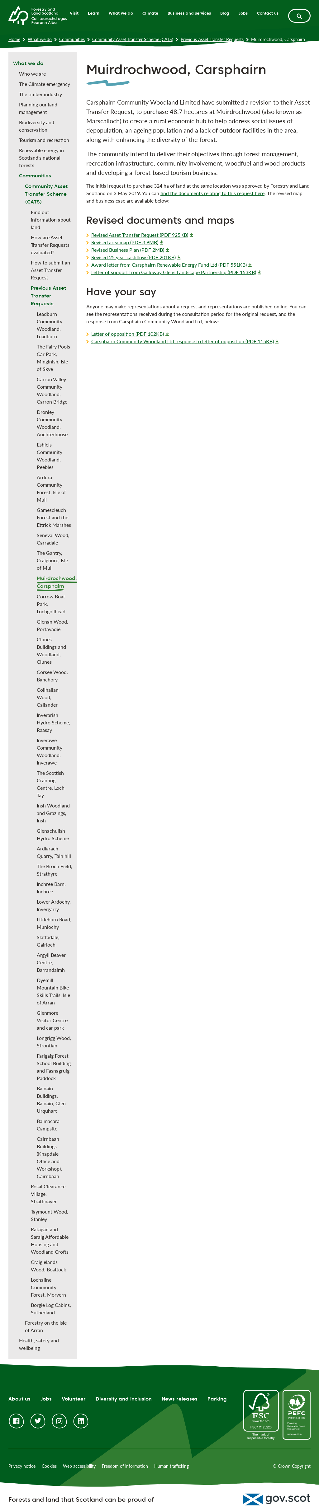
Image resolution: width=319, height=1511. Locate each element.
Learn (93, 13)
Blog (224, 13)
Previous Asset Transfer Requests (212, 39)
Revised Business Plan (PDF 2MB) (127, 250)
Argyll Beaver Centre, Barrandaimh (51, 962)
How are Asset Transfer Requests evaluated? (50, 244)
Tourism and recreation (44, 140)
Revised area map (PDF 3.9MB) (124, 242)
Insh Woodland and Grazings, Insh (53, 812)
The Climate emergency (44, 84)
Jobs (243, 13)
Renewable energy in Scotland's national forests (41, 157)
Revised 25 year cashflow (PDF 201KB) (133, 257)
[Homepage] (37, 15)
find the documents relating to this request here (212, 193)
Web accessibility (79, 1466)
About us (19, 1399)
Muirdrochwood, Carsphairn (57, 582)
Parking (217, 1399)
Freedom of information (125, 1466)
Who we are (32, 74)
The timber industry (40, 94)
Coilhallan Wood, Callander (48, 697)
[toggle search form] (299, 16)
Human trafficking (171, 1466)
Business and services (189, 13)
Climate (150, 13)
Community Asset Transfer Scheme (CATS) (132, 39)
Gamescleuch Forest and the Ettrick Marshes (54, 517)
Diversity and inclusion (124, 1399)
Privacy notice (22, 1466)
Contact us (268, 13)
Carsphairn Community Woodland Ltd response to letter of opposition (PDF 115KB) (182, 341)
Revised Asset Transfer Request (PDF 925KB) (139, 235)
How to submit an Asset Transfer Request (50, 270)
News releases (180, 1399)
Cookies (49, 1466)
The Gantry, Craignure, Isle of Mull (52, 560)
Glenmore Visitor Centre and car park (52, 1020)
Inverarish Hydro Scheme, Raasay (53, 722)
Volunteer (74, 1399)
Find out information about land (51, 219)
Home (14, 39)
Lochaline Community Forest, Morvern (48, 1287)
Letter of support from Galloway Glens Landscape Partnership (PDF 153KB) (173, 272)
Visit (74, 13)
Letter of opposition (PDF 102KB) (127, 334)
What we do (121, 13)
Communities (72, 39)
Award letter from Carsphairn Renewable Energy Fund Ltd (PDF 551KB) (169, 265)
